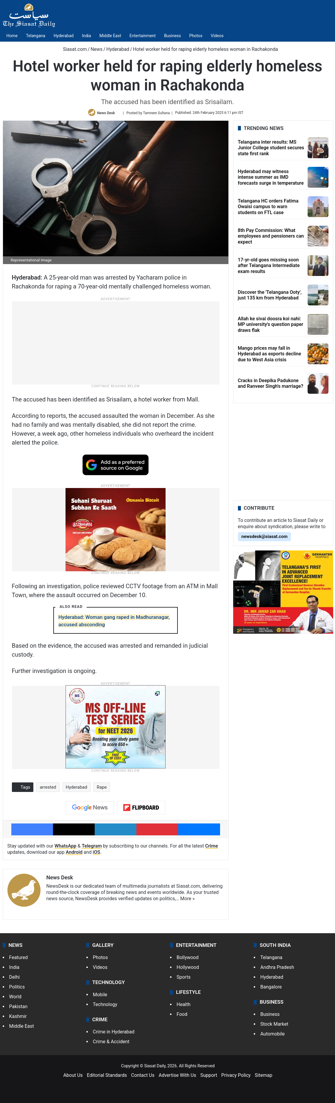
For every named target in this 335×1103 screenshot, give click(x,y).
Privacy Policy (236, 1077)
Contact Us (143, 1077)
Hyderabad (64, 35)
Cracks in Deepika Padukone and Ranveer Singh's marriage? (270, 385)
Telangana (35, 35)
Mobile (100, 996)
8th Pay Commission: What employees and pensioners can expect (271, 237)
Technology (105, 1006)
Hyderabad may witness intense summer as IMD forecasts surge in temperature (271, 178)
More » (187, 900)
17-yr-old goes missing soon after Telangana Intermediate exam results (269, 267)
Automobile (272, 1035)
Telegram (92, 848)
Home (12, 35)
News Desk (107, 114)
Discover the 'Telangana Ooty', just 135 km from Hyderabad (270, 296)
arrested (48, 789)
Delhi (14, 979)
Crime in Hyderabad (114, 1033)
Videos (217, 35)
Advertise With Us (177, 1077)
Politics (17, 988)
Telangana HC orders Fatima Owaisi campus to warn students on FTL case (268, 208)
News (96, 49)
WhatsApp (65, 848)
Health (184, 1006)
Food (182, 1016)
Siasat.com (72, 49)
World (15, 998)
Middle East (110, 35)
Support (208, 1077)
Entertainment (143, 35)
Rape (102, 789)
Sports (184, 979)
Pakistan (18, 1008)
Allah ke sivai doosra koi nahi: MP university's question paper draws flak (270, 326)
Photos (195, 35)
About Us (73, 1077)
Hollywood (188, 969)
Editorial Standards (107, 1077)
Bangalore (271, 988)
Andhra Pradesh (277, 969)
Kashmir (18, 1018)
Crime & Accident (111, 1043)
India (86, 35)
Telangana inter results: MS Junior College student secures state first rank (271, 149)
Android (74, 854)
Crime (211, 848)
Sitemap (263, 1077)
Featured (18, 959)
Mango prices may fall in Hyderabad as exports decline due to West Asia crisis (269, 355)
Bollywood (188, 959)
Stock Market (274, 1026)
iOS (96, 854)
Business (172, 35)
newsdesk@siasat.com (264, 538)
